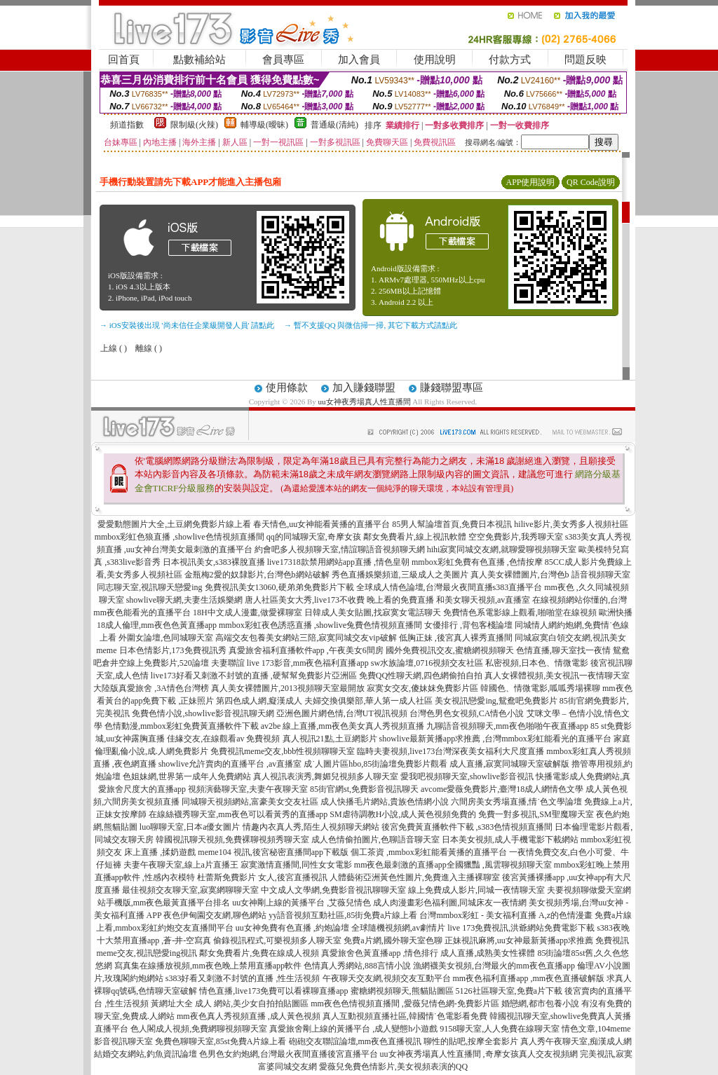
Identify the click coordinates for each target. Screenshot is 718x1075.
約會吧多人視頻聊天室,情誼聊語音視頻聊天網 (340, 549)
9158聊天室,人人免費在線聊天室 (500, 1029)
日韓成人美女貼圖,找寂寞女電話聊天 (372, 612)
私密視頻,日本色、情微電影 (536, 663)
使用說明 (435, 59)
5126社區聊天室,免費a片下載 (509, 991)
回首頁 (124, 59)
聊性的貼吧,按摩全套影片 (471, 1041)
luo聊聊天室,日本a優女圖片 (190, 827)
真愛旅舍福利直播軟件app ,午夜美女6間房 (306, 650)
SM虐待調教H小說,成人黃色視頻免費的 (403, 814)
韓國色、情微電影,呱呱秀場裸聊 (540, 688)
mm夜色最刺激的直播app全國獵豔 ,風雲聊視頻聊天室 (453, 865)
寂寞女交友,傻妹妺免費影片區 (422, 688)
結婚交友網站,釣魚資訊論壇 (145, 1054)
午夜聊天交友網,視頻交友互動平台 (387, 978)
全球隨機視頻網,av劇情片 (398, 928)
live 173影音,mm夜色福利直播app (308, 663)
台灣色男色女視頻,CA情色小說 (466, 713)
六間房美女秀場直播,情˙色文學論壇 (516, 802)
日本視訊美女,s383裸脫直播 (214, 562)
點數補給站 (199, 59)
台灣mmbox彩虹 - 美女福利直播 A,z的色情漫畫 (505, 915)
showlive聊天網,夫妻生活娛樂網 (184, 600)
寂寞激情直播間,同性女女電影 (296, 865)
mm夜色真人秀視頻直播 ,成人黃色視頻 (248, 1016)
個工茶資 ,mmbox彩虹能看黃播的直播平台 (429, 852)
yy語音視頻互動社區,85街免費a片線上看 (343, 915)
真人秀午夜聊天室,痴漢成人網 (576, 1041)
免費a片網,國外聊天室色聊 (393, 940)
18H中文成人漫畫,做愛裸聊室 (247, 612)
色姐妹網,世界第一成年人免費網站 (187, 776)
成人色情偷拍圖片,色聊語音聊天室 (375, 839)
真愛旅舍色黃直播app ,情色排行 (379, 953)
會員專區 (283, 59)
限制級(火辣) (194, 125)
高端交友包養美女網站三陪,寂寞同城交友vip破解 (305, 638)
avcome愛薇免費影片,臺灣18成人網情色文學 (502, 789)
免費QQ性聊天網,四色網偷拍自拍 (420, 675)
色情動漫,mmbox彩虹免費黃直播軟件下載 (181, 726)
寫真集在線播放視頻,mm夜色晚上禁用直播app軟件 (208, 966)
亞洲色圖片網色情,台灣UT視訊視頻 (341, 713)
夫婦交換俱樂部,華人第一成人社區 (368, 701)
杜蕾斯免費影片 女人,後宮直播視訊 (262, 877)
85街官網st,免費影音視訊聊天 (364, 789)
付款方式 (510, 59)
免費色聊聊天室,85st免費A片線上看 (221, 1041)
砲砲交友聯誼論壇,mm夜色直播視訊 (355, 1041)
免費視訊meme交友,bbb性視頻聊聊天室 (282, 751)
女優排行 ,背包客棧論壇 (468, 625)
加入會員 (359, 59)
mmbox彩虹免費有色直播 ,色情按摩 (477, 562)
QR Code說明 (591, 182)
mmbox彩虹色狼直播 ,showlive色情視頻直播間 (179, 537)
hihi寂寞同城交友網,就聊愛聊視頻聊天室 (502, 549)
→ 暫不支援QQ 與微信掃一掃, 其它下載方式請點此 (370, 325)
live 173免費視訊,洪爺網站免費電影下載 (521, 928)
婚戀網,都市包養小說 (540, 1003)
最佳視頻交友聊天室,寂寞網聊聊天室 (190, 890)
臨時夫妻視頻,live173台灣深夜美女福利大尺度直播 (450, 751)
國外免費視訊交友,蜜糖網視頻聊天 (450, 650)
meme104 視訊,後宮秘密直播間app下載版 (273, 852)
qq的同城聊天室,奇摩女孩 (313, 537)
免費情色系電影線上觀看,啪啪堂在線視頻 (520, 612)
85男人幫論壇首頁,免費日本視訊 (452, 524)
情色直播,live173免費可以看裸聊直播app (273, 991)
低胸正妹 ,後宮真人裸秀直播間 (456, 638)
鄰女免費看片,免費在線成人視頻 (259, 953)
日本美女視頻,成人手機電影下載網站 (510, 839)
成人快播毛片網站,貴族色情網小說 (384, 802)
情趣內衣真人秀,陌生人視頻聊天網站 (311, 827)
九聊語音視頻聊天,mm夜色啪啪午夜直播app (507, 726)
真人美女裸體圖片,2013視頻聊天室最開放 (288, 688)
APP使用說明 (530, 182)
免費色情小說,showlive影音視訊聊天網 (202, 713)
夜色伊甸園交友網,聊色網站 (214, 915)
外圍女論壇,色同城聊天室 (165, 638)
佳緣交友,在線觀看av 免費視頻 (223, 739)
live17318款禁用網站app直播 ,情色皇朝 (338, 562)
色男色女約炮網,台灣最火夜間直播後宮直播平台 (288, 1054)
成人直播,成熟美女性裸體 (487, 953)
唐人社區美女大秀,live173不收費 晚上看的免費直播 (339, 600)
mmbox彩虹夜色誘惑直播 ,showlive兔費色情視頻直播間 (320, 625)
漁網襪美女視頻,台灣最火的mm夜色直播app (495, 966)
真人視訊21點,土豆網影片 (330, 739)
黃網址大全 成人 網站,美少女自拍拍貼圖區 (230, 1003)
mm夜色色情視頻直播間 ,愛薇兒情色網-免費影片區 (405, 1003)
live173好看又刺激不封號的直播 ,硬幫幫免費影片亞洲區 (254, 675)
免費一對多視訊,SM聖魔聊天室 (535, 814)
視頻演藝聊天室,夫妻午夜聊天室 (248, 789)
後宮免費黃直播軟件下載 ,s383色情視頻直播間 (467, 827)
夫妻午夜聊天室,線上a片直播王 (180, 865)
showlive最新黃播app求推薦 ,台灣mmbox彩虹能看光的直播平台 (495, 739)
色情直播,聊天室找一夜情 (563, 650)
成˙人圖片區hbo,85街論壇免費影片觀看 (375, 764)
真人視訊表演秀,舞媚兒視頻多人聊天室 (325, 776)
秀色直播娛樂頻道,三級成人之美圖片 (400, 575)
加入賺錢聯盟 (363, 387)
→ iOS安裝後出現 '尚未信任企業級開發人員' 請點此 (187, 325)
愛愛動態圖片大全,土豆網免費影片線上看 (174, 524)
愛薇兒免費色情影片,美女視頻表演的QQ (393, 1066)
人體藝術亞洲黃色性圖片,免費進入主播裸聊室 (415, 877)
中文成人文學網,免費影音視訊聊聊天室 (333, 890)
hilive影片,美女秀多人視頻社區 (571, 524)
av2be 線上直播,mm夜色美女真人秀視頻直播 (342, 726)
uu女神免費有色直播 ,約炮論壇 (292, 928)
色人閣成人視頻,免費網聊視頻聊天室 (198, 1029)
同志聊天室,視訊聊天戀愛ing (149, 587)
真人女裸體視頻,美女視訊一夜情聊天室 (557, 675)
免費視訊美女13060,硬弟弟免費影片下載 (279, 587)
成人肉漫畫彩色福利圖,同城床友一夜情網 (450, 903)
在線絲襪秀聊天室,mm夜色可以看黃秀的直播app (238, 814)
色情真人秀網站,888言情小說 (357, 966)
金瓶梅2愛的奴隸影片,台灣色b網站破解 (257, 575)
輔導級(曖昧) (264, 125)
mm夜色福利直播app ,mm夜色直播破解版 (529, 978)
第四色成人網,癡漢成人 (259, 701)
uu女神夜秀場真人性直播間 (364, 401)
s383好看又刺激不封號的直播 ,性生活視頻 (242, 978)
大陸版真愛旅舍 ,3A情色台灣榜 (151, 688)
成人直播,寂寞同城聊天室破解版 (509, 764)
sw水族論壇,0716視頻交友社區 (427, 663)
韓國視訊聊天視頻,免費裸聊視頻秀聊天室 (232, 839)
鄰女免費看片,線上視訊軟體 (414, 537)
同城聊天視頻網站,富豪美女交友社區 (250, 802)
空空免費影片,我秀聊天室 (515, 537)
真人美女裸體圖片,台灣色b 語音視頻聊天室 (550, 575)
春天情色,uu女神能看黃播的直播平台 (321, 524)
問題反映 (585, 59)
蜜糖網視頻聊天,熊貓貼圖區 (402, 991)
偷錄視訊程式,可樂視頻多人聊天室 (277, 940)
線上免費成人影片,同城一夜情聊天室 (476, 890)
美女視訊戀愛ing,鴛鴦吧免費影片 (496, 701)
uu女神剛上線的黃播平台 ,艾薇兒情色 (301, 903)
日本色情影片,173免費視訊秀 (172, 650)
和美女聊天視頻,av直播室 (483, 600)
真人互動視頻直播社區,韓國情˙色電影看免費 (405, 1016)
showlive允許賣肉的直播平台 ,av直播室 (230, 764)
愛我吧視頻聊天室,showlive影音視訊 (467, 776)
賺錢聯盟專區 (451, 387)
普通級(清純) (334, 125)
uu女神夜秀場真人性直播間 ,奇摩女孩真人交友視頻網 (479, 1054)
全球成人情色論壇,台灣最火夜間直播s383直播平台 (449, 587)
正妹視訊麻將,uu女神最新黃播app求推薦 (519, 940)
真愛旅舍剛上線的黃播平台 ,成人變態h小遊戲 (353, 1029)
